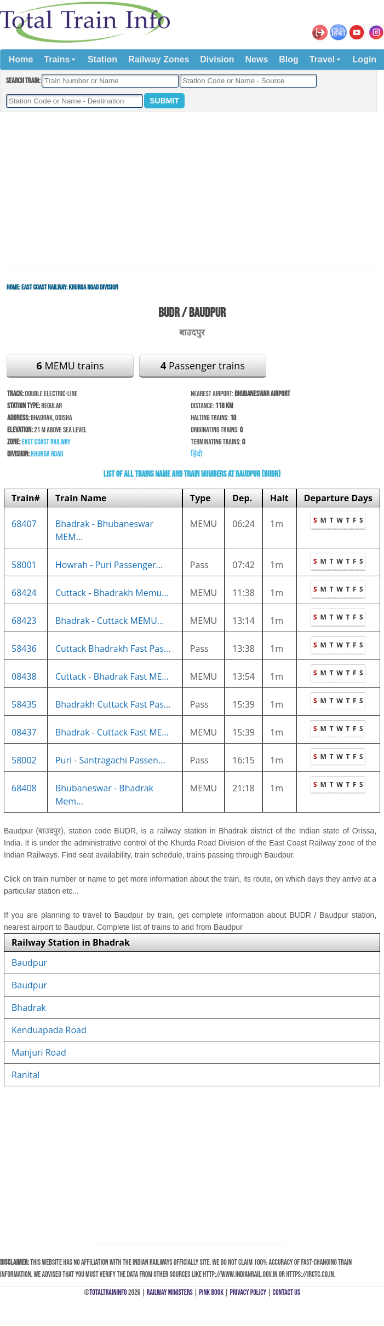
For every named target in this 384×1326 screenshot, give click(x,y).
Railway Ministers (170, 1292)
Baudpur (29, 963)
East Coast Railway (43, 287)
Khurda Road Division (93, 287)
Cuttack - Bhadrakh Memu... (112, 593)
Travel (322, 59)
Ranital (25, 1075)
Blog (289, 59)
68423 (24, 621)
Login (365, 59)
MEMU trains (70, 365)
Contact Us (287, 1292)
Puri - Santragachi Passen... (110, 760)
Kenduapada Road (49, 1030)
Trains (57, 59)
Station (102, 59)
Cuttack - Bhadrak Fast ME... (112, 676)
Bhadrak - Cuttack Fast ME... (112, 732)
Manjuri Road (39, 1052)
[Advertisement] (192, 191)
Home (21, 59)
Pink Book (211, 1292)
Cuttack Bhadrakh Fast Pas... (112, 648)
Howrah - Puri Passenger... (109, 565)
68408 (24, 788)
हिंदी (197, 454)
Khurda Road (47, 454)
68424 (24, 593)
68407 (24, 524)
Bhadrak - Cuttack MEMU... (109, 621)
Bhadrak (29, 1007)
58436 (24, 648)
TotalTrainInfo (108, 1292)
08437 (24, 732)
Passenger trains (203, 365)
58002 (24, 760)
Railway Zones (158, 59)
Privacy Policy (248, 1292)
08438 (24, 676)
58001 (24, 565)
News (256, 59)
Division (217, 59)
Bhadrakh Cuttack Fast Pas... (112, 704)
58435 (24, 704)
